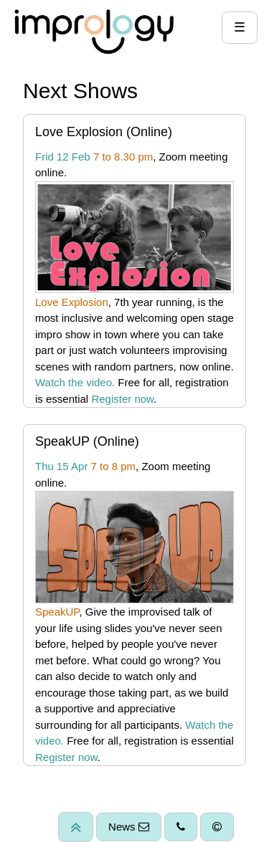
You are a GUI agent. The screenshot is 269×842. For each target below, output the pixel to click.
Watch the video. (75, 382)
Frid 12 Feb (62, 156)
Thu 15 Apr (61, 466)
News (128, 827)
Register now (122, 399)
